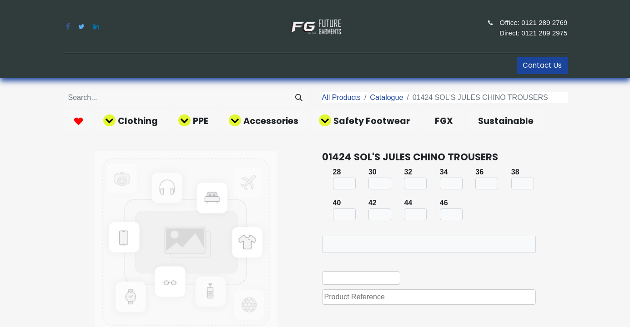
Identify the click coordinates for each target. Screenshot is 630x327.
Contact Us (542, 65)
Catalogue (386, 97)
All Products (341, 97)
